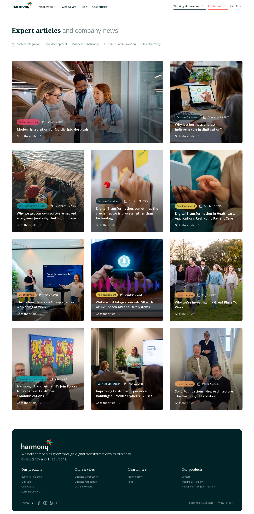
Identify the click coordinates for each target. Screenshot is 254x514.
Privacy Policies (225, 502)
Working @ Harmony (192, 481)
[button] (47, 7)
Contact (186, 476)
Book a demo (135, 476)
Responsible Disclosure (201, 502)
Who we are (69, 7)
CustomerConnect (30, 491)
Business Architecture (86, 481)
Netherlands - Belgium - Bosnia (198, 486)
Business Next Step (31, 476)
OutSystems (27, 486)
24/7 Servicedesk (83, 486)
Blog (84, 7)
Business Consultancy (86, 476)
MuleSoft (26, 481)
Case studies (100, 7)
